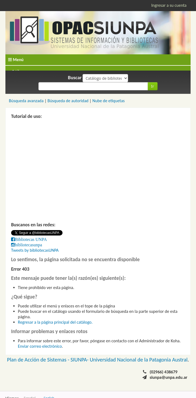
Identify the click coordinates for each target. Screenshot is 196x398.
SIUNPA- (80, 359)
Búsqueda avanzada (26, 100)
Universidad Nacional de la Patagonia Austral (139, 359)
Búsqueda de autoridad (67, 100)
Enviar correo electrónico (40, 346)
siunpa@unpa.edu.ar (168, 377)
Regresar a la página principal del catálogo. (55, 322)
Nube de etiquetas (108, 100)
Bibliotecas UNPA (31, 239)
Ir (152, 86)
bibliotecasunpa (28, 245)
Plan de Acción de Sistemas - (39, 359)
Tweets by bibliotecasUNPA (35, 250)
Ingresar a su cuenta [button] (169, 5)
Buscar (75, 77)
